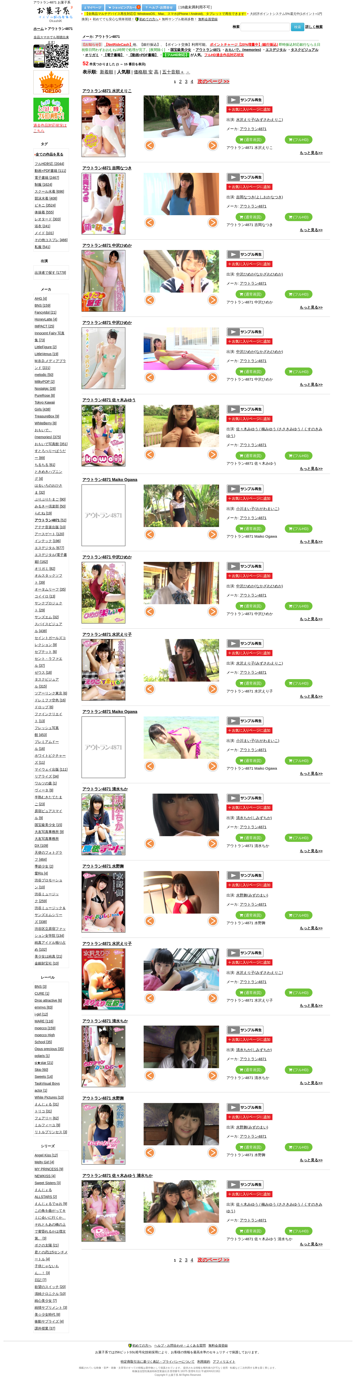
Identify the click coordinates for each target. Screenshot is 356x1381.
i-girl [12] (41, 1014)
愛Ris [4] (41, 873)
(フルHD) (299, 140)
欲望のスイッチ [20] (50, 1287)
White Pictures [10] (49, 1097)
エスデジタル (276, 50)
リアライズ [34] (47, 776)
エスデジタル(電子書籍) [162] (51, 558)
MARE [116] (44, 1021)
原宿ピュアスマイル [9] (48, 814)
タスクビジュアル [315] (47, 682)
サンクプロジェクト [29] (48, 606)
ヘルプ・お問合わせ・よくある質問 (180, 1345)
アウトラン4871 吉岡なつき (107, 168)
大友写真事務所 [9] (49, 832)
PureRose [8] (45, 395)
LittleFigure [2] (46, 347)
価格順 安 (143, 71)
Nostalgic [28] (45, 389)
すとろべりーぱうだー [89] (50, 454)
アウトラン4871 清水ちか (105, 789)
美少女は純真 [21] (48, 956)
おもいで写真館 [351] (51, 444)
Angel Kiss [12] (46, 1155)
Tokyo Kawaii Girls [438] (45, 405)
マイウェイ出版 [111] (51, 769)
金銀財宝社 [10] (47, 963)
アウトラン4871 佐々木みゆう (109, 400)
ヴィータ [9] (44, 790)
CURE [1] (42, 993)
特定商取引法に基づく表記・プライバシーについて (158, 1361)
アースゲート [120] (49, 534)
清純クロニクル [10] (50, 1294)
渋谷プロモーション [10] (48, 883)
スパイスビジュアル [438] (48, 627)
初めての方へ (146, 19)
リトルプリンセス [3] (51, 1132)
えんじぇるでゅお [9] (51, 1204)
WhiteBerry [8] (46, 423)
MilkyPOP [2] (45, 382)
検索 (236, 27)
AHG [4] (41, 298)
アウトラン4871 (208, 50)
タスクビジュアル (304, 50)
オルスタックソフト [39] (48, 579)
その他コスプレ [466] (51, 240)
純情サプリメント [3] (51, 1308)
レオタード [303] (48, 219)
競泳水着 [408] (46, 198)
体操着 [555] (44, 212)
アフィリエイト (224, 1361)
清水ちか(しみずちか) (254, 818)
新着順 (106, 71)
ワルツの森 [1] (46, 783)
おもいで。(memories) (243, 50)
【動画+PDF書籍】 (143, 55)
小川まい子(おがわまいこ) (257, 508)
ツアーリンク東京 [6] (51, 693)
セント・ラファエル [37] (48, 662)
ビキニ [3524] (45, 205)
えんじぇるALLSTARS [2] (46, 1193)
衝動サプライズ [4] (49, 1321)
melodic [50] (44, 375)
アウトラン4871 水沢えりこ (107, 91)
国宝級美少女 (180, 50)
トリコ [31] (43, 1111)
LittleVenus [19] (46, 354)
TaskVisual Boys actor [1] (47, 1087)
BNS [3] (40, 987)
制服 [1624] (43, 184)
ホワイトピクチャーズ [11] (50, 759)
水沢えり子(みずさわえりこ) (259, 119)
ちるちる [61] (45, 465)
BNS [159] (42, 305)
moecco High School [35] (45, 1038)
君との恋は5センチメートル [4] (51, 1255)
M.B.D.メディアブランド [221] (50, 364)
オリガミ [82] (45, 569)
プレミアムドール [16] (47, 745)
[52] (50, 520)
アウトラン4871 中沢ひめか (107, 245)
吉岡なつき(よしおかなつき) (259, 197)
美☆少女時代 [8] (47, 1314)
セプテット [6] (46, 652)
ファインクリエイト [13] (48, 717)
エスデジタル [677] (49, 548)
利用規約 (203, 1361)
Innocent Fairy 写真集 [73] (50, 336)
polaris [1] (42, 1056)
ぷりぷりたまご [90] (50, 499)
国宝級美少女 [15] (48, 825)
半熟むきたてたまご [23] (48, 800)
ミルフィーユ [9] (47, 1125)
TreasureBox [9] (47, 416)
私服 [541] (42, 247)
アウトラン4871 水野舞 (103, 866)
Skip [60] (41, 1070)
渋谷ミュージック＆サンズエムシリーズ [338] (50, 915)
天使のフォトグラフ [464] (48, 856)
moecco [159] (45, 1028)
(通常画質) (250, 140)
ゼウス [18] (43, 672)
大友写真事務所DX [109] (47, 842)
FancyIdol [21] (45, 312)
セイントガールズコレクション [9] (50, 641)
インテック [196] (48, 541)
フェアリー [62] (47, 1118)
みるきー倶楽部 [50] (50, 506)
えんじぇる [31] (47, 1104)
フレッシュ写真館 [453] (47, 731)
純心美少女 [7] (46, 1301)
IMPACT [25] (44, 326)
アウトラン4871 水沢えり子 (107, 634)
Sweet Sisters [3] (48, 1183)
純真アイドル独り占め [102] (50, 946)
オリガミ (92, 55)
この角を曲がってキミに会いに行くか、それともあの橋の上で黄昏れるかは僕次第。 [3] (50, 1224)
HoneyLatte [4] (46, 319)
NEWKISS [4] (45, 1176)
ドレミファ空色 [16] (50, 700)
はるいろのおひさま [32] (48, 488)
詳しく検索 (314, 27)
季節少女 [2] (44, 866)
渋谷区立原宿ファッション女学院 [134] (50, 932)
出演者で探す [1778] (50, 273)
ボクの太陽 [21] (47, 1245)
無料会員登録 (208, 19)
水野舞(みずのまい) (252, 895)
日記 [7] (40, 1280)
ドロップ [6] (44, 707)
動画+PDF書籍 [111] (50, 171)
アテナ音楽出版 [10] (50, 527)
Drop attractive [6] (48, 1000)
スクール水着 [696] (49, 191)
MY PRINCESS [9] (49, 1169)
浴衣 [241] (42, 226)
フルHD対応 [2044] (49, 164)
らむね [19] (43, 513)
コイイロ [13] (45, 596)
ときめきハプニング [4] (48, 475)
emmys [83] (43, 1007)
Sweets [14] (44, 1077)
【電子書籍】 (113, 55)
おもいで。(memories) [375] (48, 433)
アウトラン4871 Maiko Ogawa (109, 480)
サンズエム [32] (47, 617)
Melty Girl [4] (44, 1162)
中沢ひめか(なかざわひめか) (259, 274)
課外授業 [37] (45, 1328)
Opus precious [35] (49, 1049)
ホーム (38, 29)
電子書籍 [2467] (47, 178)
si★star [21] (44, 1063)
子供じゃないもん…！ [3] (47, 1269)
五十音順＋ (173, 71)
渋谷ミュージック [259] (47, 897)
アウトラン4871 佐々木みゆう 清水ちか (117, 1176)
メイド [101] (44, 233)
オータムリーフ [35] (50, 589)
